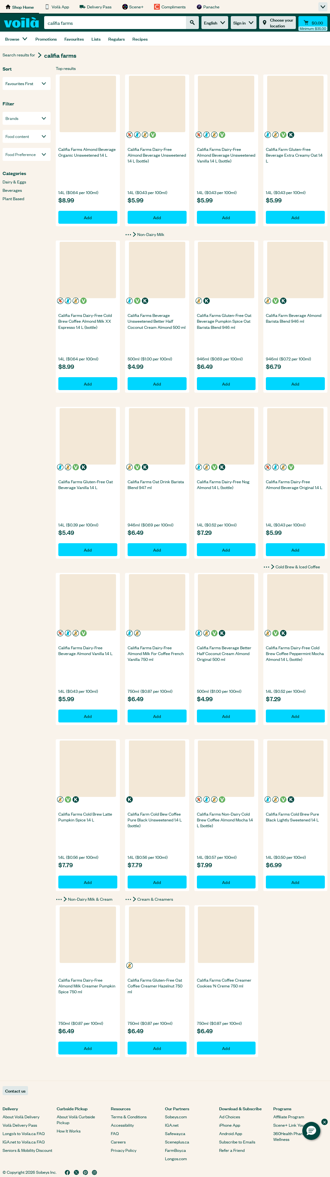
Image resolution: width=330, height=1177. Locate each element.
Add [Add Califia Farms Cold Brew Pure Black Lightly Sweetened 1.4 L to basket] (295, 881)
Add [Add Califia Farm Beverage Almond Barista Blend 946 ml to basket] (295, 383)
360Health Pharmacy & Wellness (294, 1136)
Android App (230, 1133)
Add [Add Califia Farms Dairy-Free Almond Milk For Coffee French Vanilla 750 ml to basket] (157, 715)
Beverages (12, 190)
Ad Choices (229, 1116)
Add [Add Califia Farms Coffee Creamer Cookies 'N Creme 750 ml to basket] (226, 1048)
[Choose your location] (277, 22)
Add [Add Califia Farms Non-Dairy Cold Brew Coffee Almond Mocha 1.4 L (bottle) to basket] (226, 881)
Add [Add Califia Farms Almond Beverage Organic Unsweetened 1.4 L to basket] (88, 217)
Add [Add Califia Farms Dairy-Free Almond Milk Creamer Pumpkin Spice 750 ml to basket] (88, 1048)
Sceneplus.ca (177, 1142)
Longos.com (176, 1158)
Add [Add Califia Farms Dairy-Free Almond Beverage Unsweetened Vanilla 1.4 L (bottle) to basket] (226, 217)
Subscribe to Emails (237, 1142)
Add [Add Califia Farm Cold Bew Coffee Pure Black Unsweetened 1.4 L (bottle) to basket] (157, 881)
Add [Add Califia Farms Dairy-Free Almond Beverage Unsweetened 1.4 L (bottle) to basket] (157, 217)
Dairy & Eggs (14, 182)
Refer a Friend (232, 1150)
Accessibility (122, 1125)
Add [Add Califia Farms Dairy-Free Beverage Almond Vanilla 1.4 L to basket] (88, 715)
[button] (311, 1131)
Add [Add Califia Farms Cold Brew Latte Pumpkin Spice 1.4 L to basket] (88, 881)
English (215, 22)
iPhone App (229, 1125)
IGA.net (172, 1125)
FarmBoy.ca (175, 1150)
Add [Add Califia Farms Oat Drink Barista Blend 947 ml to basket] (157, 549)
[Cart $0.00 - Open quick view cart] (312, 22)
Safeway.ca (175, 1133)
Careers (118, 1142)
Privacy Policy (123, 1150)
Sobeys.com (176, 1116)
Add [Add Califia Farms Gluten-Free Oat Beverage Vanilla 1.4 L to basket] (88, 549)
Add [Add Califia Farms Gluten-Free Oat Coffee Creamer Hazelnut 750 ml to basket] (157, 1048)
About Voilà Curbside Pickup (76, 1119)
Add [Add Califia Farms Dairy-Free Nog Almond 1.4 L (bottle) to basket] (226, 549)
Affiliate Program (288, 1116)
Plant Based (13, 198)
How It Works (69, 1131)
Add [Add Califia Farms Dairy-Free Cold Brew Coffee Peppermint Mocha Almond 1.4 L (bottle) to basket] (295, 715)
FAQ (115, 1133)
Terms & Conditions (129, 1116)
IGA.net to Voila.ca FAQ (24, 1142)
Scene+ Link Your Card (294, 1125)
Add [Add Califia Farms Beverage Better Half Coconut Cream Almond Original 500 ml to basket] (226, 715)
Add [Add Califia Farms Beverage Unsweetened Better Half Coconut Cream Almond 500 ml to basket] (157, 383)
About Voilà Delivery (21, 1116)
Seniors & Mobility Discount (27, 1150)
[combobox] (115, 22)
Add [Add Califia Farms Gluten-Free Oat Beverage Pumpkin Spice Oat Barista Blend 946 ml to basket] (226, 383)
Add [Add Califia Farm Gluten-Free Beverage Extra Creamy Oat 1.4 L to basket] (295, 217)
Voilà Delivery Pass (20, 1125)
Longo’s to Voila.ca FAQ (24, 1133)
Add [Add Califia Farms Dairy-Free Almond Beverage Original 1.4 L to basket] (295, 549)
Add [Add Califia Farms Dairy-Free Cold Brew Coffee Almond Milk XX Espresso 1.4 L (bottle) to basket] (88, 383)
